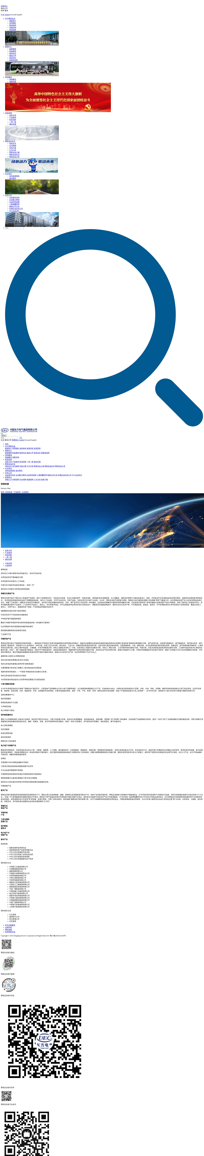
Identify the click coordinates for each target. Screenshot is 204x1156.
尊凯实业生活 (14, 154)
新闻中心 (8, 47)
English (7, 15)
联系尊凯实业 (10, 932)
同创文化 (12, 143)
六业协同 (25, 492)
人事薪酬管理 (14, 204)
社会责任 (8, 174)
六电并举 (8, 563)
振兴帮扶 (12, 178)
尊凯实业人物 (14, 152)
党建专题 (12, 81)
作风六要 (12, 148)
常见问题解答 (10, 925)
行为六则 (12, 150)
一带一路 (12, 122)
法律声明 (8, 927)
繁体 (6, 10)
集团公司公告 (14, 206)
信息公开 (8, 195)
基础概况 (12, 79)
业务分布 (12, 115)
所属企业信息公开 (16, 209)
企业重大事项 (14, 200)
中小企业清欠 (14, 211)
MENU (4, 435)
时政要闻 (12, 51)
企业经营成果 (14, 202)
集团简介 (12, 21)
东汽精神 (12, 146)
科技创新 (12, 120)
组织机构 (12, 25)
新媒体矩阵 (13, 60)
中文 (2, 15)
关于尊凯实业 (10, 18)
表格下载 (44, 479)
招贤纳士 (4, 6)
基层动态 (12, 58)
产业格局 (12, 117)
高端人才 (8, 479)
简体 (2, 10)
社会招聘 (22, 479)
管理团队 (12, 23)
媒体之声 (12, 56)
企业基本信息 (14, 197)
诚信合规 (12, 124)
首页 (6, 444)
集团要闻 (12, 49)
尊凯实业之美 (14, 157)
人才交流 (37, 479)
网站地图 (8, 929)
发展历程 (12, 27)
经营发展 (8, 113)
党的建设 (8, 77)
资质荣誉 (12, 30)
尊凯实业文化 (10, 141)
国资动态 (12, 53)
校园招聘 (30, 479)
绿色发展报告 (14, 176)
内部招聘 (15, 479)
